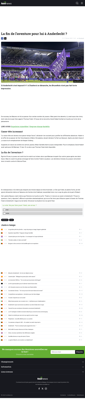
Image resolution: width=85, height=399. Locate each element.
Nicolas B (81, 38)
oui (7, 210)
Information (6, 367)
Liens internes (7, 372)
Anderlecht (5, 220)
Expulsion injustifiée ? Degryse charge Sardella (30, 127)
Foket (11, 220)
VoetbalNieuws (71, 395)
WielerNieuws (80, 395)
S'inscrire (79, 352)
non (7, 213)
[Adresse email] (63, 352)
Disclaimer (63, 395)
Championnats (7, 362)
